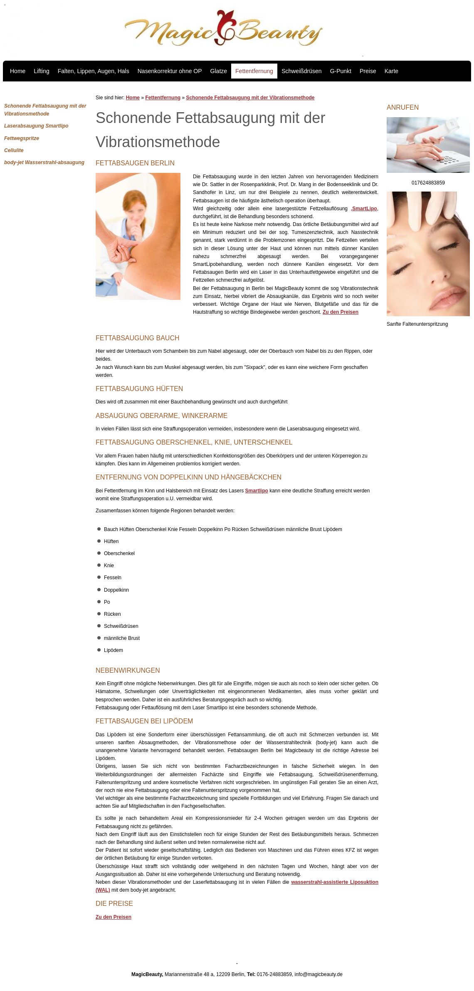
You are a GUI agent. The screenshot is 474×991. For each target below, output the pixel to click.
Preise (368, 71)
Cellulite (14, 150)
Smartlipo (256, 491)
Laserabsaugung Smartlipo (36, 126)
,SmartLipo (364, 208)
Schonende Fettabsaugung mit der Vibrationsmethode (250, 98)
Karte (391, 71)
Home (17, 71)
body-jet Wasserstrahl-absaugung (44, 162)
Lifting (41, 71)
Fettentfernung (254, 71)
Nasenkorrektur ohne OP (170, 71)
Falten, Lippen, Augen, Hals (93, 71)
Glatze (218, 71)
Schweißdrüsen (301, 71)
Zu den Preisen (340, 312)
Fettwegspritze (21, 138)
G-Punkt (340, 71)
